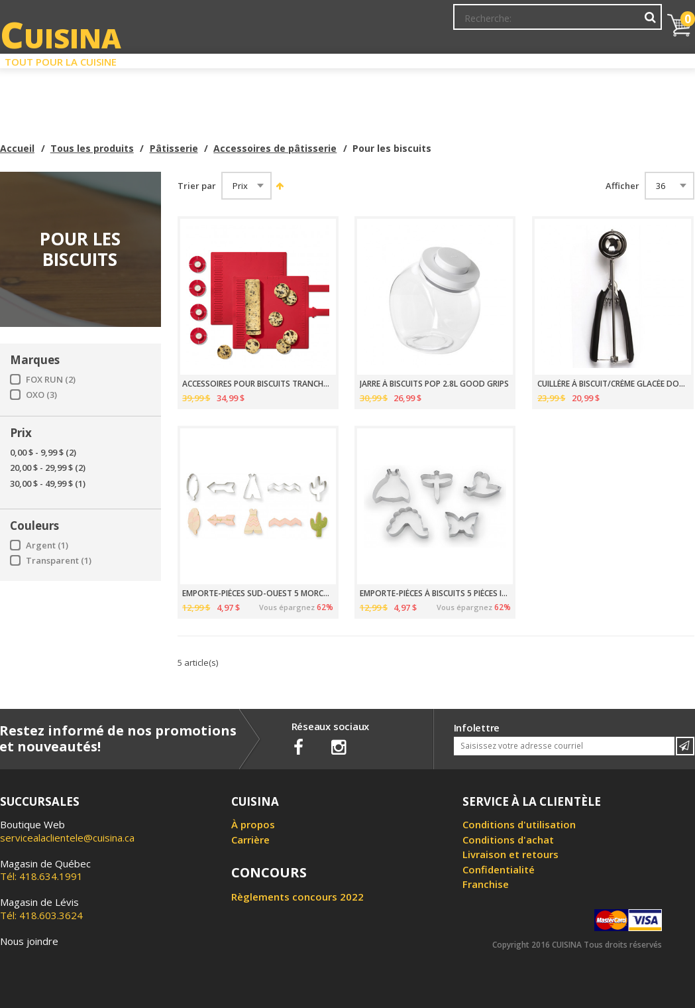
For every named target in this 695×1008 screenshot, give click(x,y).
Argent (47, 545)
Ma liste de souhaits (545, 23)
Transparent (58, 560)
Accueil (17, 148)
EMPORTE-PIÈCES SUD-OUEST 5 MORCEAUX (257, 593)
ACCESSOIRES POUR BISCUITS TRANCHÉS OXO (257, 384)
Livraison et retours (510, 854)
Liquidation (346, 58)
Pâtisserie (174, 148)
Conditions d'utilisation (519, 824)
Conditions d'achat (508, 839)
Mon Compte (462, 23)
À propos (253, 824)
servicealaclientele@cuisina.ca (67, 837)
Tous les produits (92, 148)
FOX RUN (51, 379)
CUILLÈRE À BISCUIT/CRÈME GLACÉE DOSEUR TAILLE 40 (612, 384)
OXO (41, 395)
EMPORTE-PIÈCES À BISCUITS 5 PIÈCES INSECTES (435, 593)
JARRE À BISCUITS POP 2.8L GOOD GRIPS (434, 384)
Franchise (485, 884)
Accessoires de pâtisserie (275, 148)
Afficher (622, 186)
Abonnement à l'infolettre (365, 23)
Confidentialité (498, 869)
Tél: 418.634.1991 (45, 870)
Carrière (250, 839)
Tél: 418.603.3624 (41, 908)
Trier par (197, 186)
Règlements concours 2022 (297, 896)
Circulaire (434, 58)
